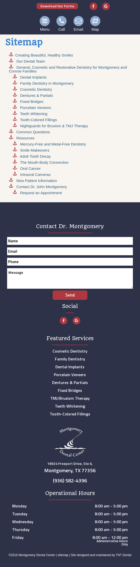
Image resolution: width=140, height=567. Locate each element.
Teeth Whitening (33, 114)
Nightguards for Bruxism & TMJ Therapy (53, 126)
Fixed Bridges (31, 101)
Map (95, 23)
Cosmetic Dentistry (35, 89)
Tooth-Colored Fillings (38, 120)
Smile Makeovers (34, 150)
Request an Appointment (40, 193)
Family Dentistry (70, 359)
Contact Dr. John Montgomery (41, 187)
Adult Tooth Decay (35, 156)
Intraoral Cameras (35, 174)
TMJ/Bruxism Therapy (70, 398)
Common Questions (32, 132)
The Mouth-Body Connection (44, 162)
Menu (45, 23)
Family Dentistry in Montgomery (46, 83)
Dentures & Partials (36, 95)
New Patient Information (36, 180)
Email (78, 23)
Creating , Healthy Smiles (44, 55)
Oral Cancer (30, 168)
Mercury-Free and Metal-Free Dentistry (52, 144)
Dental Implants (32, 77)
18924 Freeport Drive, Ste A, (70, 468)
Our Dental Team (30, 61)
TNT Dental (123, 555)
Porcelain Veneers (35, 107)
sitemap (63, 555)
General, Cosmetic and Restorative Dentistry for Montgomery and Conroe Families (68, 69)
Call (61, 23)
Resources (25, 138)
